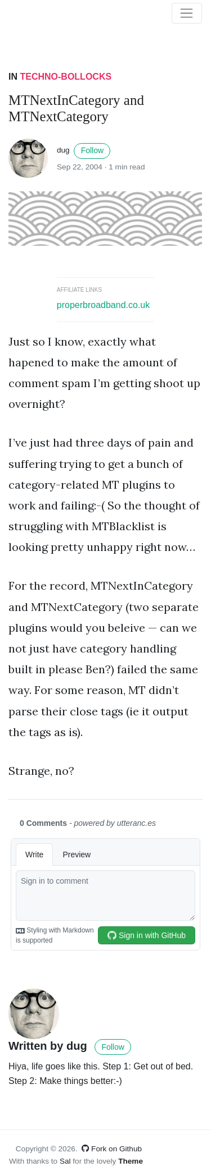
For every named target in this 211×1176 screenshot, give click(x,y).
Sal (65, 1161)
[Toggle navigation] (187, 13)
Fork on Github (112, 1149)
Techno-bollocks (65, 76)
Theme (130, 1161)
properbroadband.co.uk (103, 305)
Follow (92, 150)
